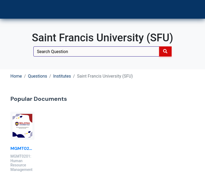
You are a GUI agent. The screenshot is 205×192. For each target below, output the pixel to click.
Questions (37, 76)
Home (16, 76)
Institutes (62, 76)
